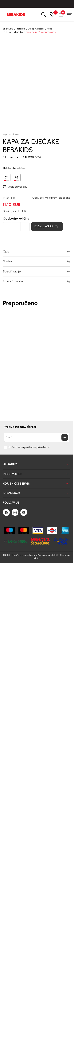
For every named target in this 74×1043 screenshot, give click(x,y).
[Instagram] (15, 512)
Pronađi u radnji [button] (36, 281)
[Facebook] (6, 512)
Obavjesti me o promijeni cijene (51, 197)
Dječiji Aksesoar (36, 28)
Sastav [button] (36, 261)
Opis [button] (36, 251)
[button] (61, 14)
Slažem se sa (29, 447)
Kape (49, 28)
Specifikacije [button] (36, 271)
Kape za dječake (14, 32)
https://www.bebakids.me (24, 555)
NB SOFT (55, 555)
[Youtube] (23, 512)
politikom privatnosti (37, 447)
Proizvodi (20, 28)
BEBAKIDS (8, 28)
